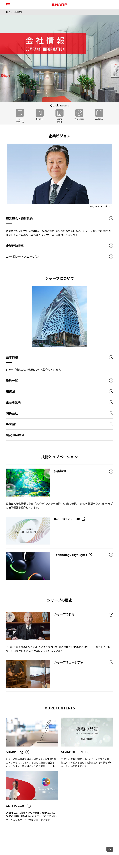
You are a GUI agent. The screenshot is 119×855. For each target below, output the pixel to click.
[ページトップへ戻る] (109, 849)
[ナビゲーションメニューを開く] (8, 5)
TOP (8, 12)
